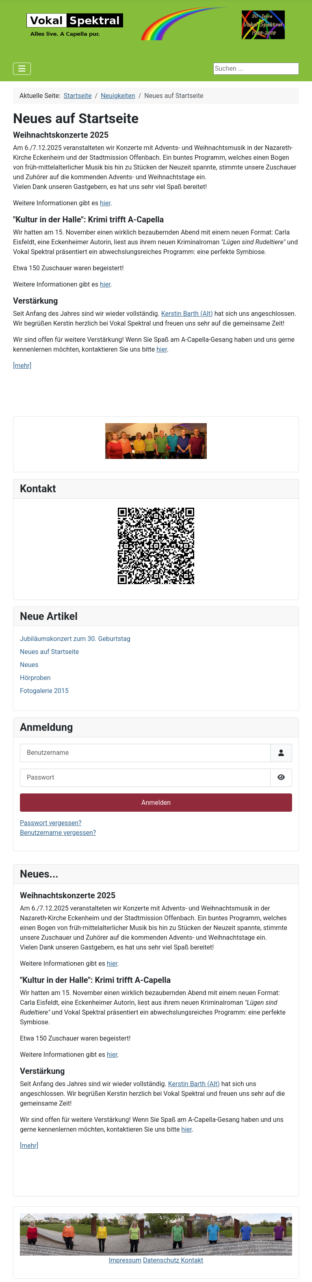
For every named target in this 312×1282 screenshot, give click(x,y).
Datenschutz (162, 1260)
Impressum (125, 1260)
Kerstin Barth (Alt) (194, 1084)
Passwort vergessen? (51, 823)
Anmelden (156, 802)
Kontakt (192, 1260)
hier (112, 963)
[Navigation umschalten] (22, 69)
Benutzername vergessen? (58, 833)
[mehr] (29, 1145)
